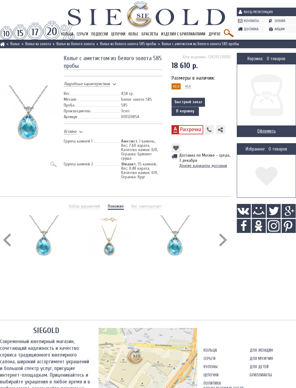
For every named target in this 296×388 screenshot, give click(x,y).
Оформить (266, 131)
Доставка (251, 29)
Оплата (280, 21)
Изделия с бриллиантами (183, 34)
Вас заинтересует (147, 206)
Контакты (251, 21)
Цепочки (118, 34)
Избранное (255, 149)
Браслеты (150, 34)
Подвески (99, 34)
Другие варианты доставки (203, 165)
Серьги (82, 34)
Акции (280, 29)
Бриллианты (261, 375)
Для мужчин (261, 358)
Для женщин (261, 350)
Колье (133, 34)
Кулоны (211, 366)
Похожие (116, 206)
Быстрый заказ (188, 101)
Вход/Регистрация (258, 12)
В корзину (185, 111)
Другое (214, 34)
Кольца (210, 350)
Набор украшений (84, 206)
